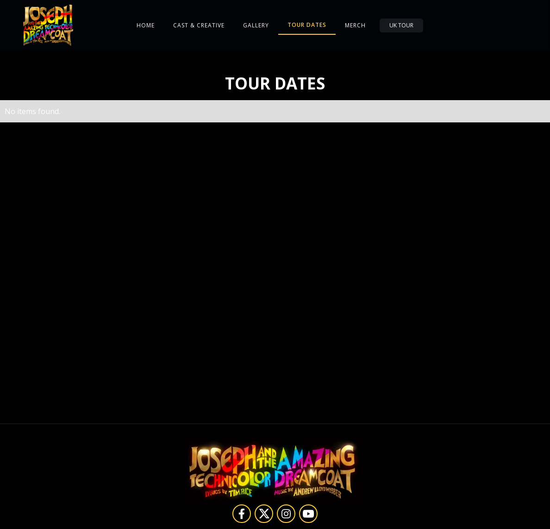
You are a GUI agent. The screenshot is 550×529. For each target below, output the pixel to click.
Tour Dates (307, 25)
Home (146, 25)
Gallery (256, 25)
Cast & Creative (199, 25)
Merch (355, 25)
